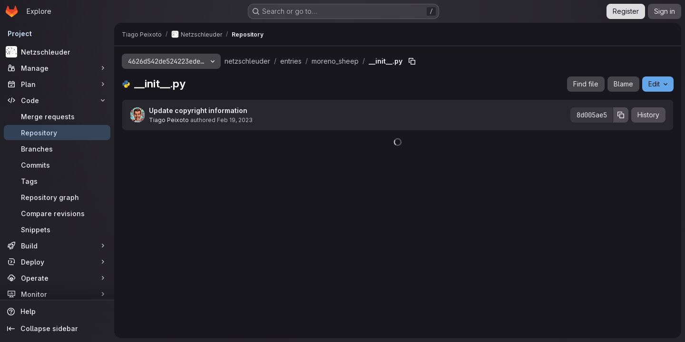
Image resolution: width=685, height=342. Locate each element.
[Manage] (57, 68)
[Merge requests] (57, 116)
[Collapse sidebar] (57, 328)
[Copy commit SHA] (620, 115)
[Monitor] (57, 294)
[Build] (57, 245)
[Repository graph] (57, 197)
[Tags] (57, 181)
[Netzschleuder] (57, 51)
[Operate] (57, 277)
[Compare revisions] (57, 213)
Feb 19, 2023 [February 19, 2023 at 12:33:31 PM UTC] (235, 120)
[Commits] (57, 164)
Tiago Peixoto (169, 120)
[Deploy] (57, 261)
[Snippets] (57, 229)
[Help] (57, 311)
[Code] (57, 100)
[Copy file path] (412, 61)
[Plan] (57, 84)
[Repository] (57, 132)
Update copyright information (198, 110)
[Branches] (57, 148)
